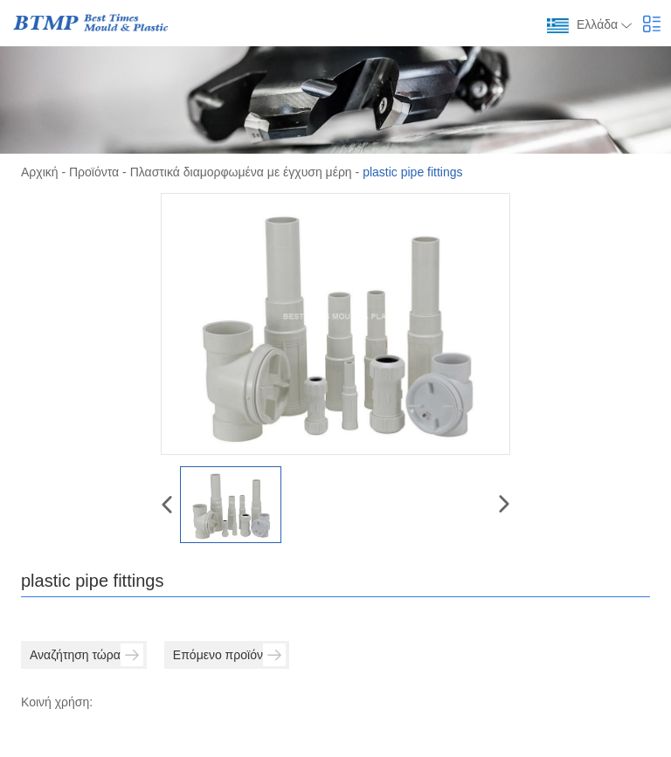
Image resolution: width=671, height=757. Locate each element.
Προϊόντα (94, 172)
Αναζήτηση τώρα (86, 654)
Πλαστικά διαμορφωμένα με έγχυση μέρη (241, 172)
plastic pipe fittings (412, 172)
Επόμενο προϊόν (229, 654)
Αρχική (40, 172)
